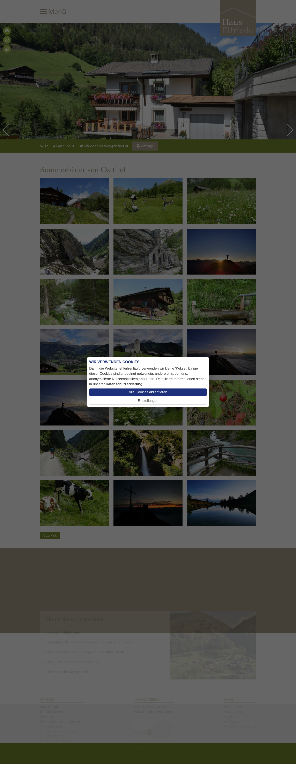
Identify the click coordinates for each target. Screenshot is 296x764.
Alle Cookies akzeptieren (148, 392)
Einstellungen (148, 401)
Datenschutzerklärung (124, 384)
